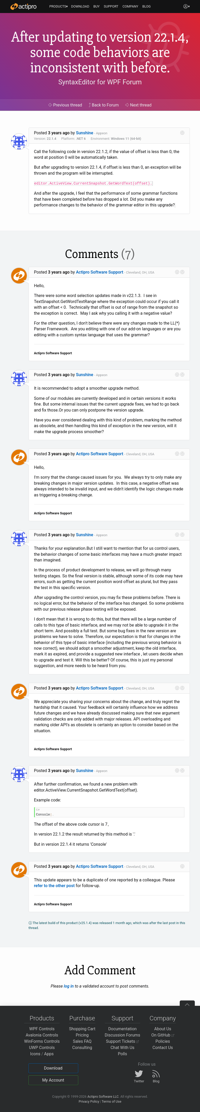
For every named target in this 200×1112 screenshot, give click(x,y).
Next (138, 105)
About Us (162, 1028)
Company (163, 1018)
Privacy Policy (89, 1101)
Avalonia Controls (42, 1035)
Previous (65, 105)
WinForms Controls (42, 1041)
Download (53, 1068)
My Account (53, 1080)
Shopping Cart (82, 1028)
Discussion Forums (122, 1035)
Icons (35, 1053)
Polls (122, 1053)
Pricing (82, 1035)
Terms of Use (111, 1101)
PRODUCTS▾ (58, 6)
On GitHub (162, 1035)
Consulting (82, 1047)
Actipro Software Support (99, 272)
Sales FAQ (82, 1041)
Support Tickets (122, 1041)
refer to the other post (54, 885)
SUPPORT (111, 6)
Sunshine (84, 132)
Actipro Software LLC (103, 1096)
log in (69, 986)
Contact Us (162, 1047)
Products (42, 1018)
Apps (49, 1053)
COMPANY (130, 6)
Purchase (82, 1018)
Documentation (122, 1028)
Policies (163, 1041)
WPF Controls (42, 1028)
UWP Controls (42, 1047)
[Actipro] (23, 6)
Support (122, 1018)
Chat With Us (122, 1047)
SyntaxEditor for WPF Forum (100, 82)
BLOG (146, 6)
